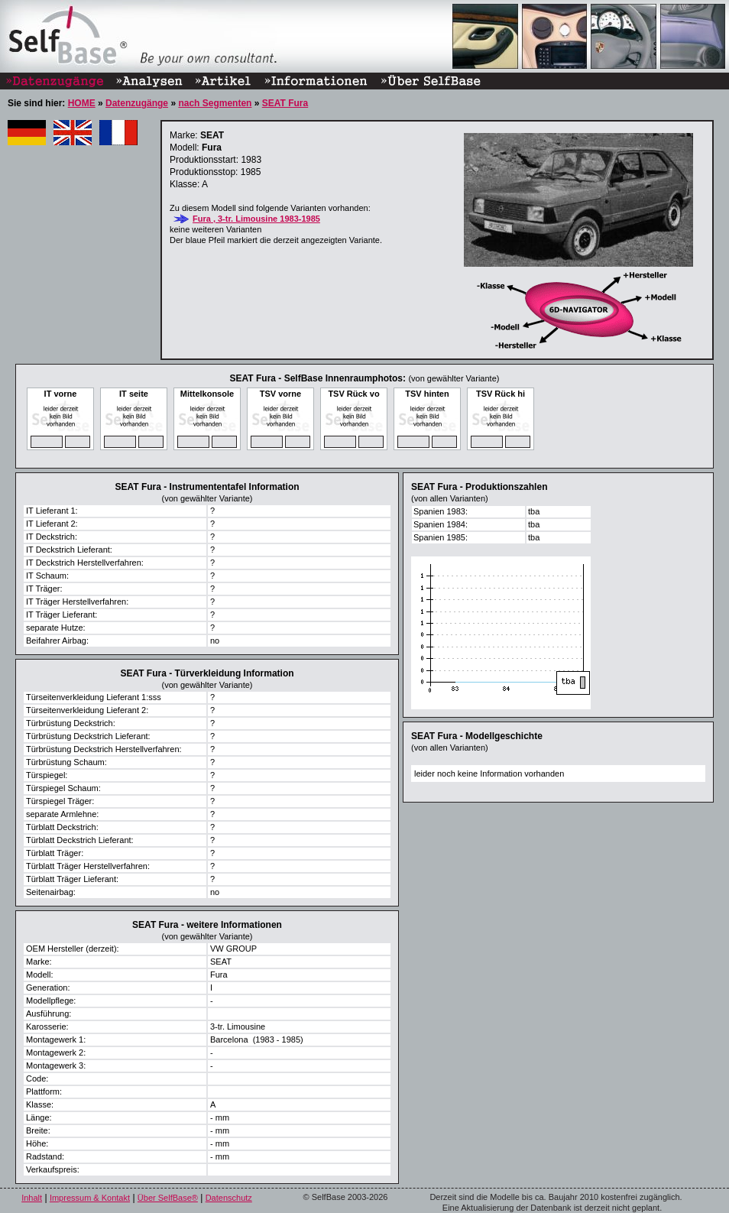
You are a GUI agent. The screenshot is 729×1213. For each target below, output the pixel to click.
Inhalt (31, 1197)
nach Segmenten (214, 103)
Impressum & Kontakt (90, 1197)
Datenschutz (229, 1197)
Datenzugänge (136, 103)
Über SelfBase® (168, 1197)
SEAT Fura (285, 103)
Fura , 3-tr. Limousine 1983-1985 (256, 218)
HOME (82, 103)
